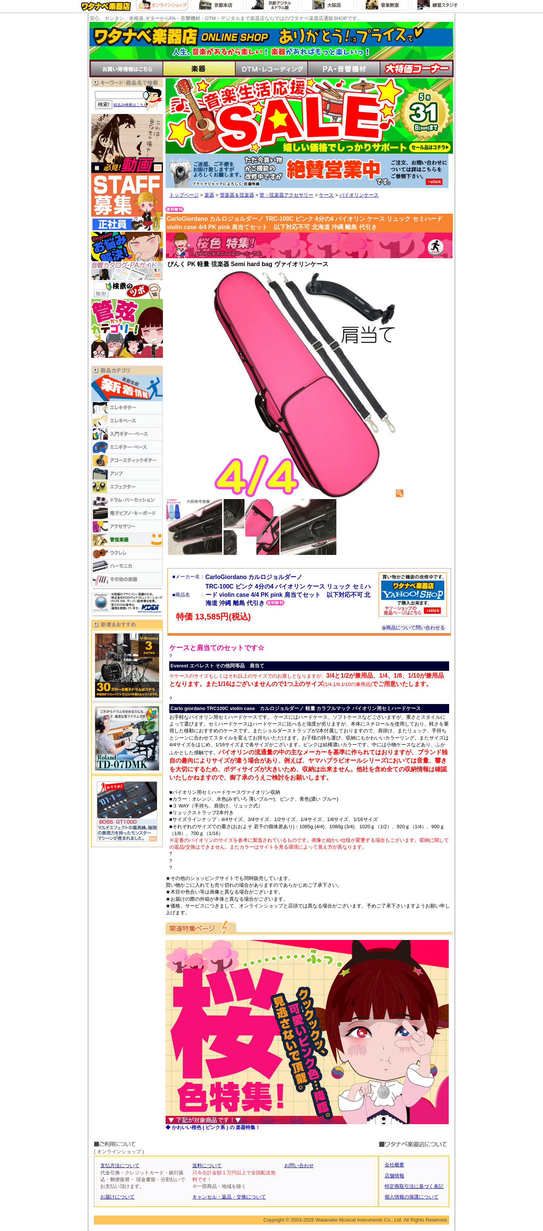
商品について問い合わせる (413, 627)
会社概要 (394, 1165)
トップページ (184, 195)
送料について (207, 1165)
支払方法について (120, 1165)
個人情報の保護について (412, 1197)
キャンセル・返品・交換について (229, 1197)
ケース (326, 195)
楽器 (209, 195)
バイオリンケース (359, 195)
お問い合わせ (299, 1165)
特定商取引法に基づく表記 (414, 1186)
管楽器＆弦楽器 (237, 195)
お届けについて (117, 1197)
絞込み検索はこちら (130, 105)
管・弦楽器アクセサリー (286, 195)
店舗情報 (394, 1176)
